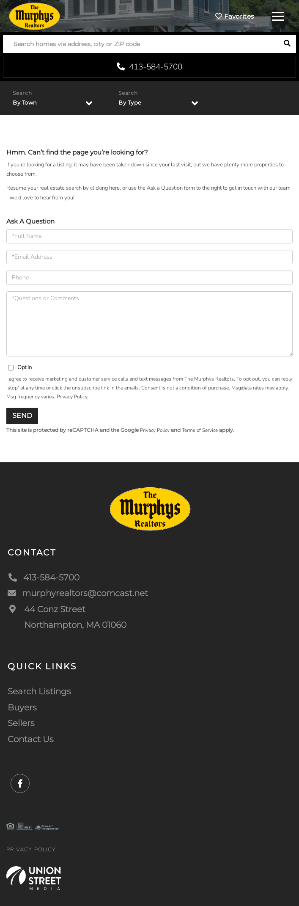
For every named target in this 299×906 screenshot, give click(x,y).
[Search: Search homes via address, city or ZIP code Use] (140, 44)
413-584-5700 (149, 66)
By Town (25, 102)
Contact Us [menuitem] (31, 739)
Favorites (234, 16)
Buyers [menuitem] (22, 707)
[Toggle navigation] (278, 15)
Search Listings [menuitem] (39, 691)
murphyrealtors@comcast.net (78, 593)
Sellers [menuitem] (21, 723)
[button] (287, 44)
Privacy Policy (72, 396)
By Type (130, 102)
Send (22, 416)
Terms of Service (200, 430)
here (114, 188)
